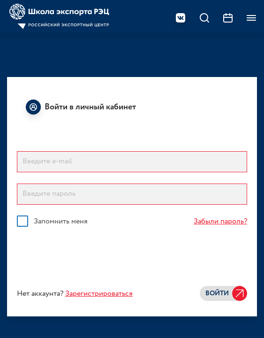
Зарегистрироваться (99, 293)
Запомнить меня (61, 221)
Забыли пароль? (220, 221)
